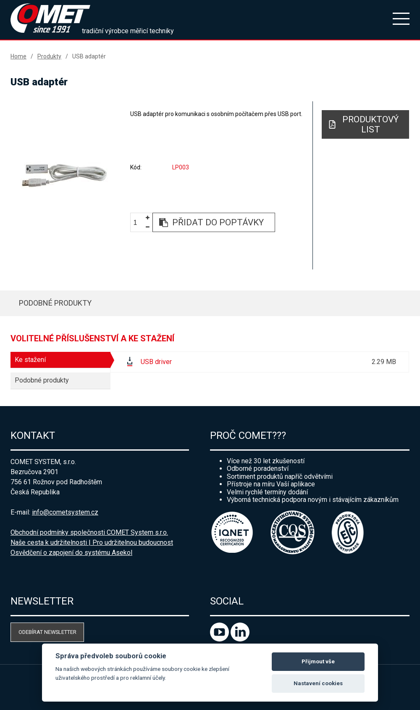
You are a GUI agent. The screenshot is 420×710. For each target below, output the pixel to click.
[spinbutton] (138, 223)
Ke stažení (30, 360)
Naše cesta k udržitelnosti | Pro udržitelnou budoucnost (91, 542)
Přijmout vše (318, 661)
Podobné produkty (55, 302)
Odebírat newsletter (47, 632)
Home (18, 56)
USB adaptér (89, 56)
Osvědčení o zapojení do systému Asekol (71, 553)
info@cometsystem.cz (65, 512)
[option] (64, 174)
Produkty (49, 56)
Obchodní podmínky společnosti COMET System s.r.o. (89, 532)
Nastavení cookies (318, 683)
